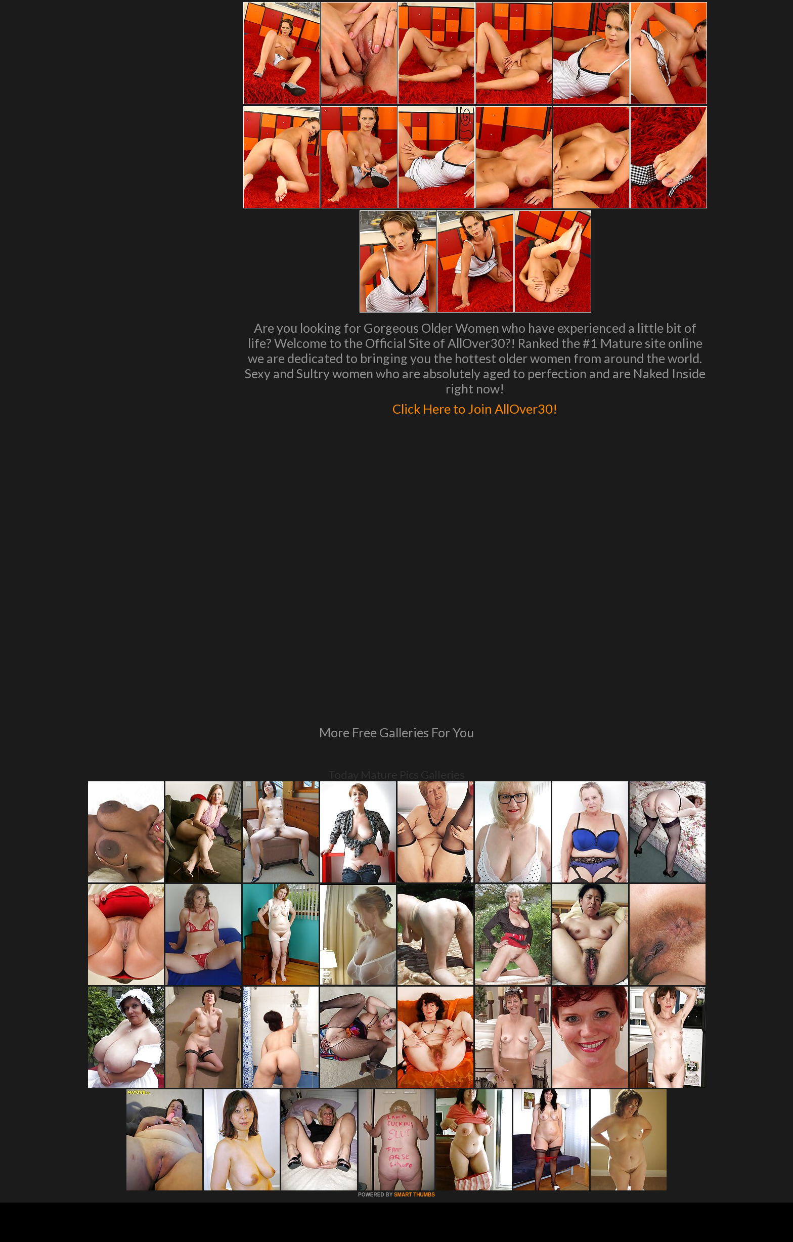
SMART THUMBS (414, 1056)
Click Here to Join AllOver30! (475, 406)
